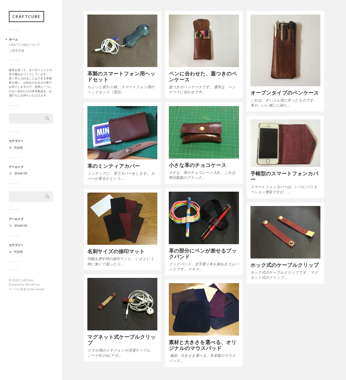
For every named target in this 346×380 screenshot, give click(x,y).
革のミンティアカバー (113, 166)
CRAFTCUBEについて (24, 45)
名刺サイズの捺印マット (116, 251)
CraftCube (26, 16)
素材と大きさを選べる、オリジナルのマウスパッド (203, 345)
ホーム (13, 39)
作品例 (18, 147)
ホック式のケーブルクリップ (284, 265)
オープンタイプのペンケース (284, 93)
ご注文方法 (16, 50)
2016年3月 (21, 173)
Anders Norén (36, 289)
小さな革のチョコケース (197, 165)
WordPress (32, 284)
